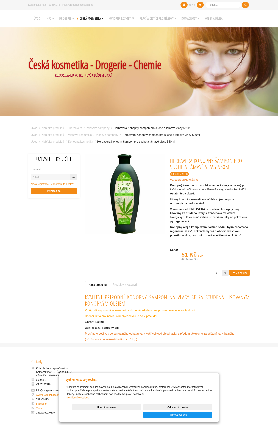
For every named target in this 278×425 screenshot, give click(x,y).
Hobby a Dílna (213, 18)
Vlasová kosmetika (80, 134)
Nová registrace (40, 184)
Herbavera (75, 128)
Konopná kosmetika (121, 18)
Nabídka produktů (53, 128)
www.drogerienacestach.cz (51, 395)
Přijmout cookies (199, 414)
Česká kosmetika (91, 18)
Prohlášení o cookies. (78, 405)
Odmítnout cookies (169, 414)
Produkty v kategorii (125, 284)
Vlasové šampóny (107, 134)
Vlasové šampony (98, 128)
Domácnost (190, 18)
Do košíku (240, 272)
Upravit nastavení (140, 414)
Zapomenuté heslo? (62, 184)
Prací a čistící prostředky (158, 18)
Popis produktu (97, 284)
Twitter (39, 408)
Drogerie (66, 18)
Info (50, 18)
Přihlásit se (54, 190)
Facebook (41, 403)
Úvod (37, 18)
